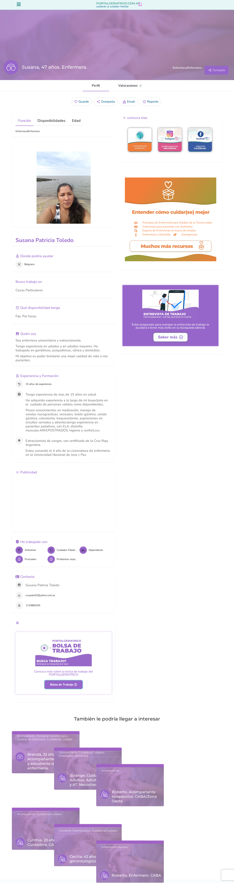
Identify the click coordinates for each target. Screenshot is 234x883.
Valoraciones (130, 89)
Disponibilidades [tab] (51, 124)
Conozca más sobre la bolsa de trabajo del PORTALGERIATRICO (63, 676)
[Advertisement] (64, 506)
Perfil (96, 89)
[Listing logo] (11, 70)
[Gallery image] (64, 191)
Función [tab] (24, 124)
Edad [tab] (76, 124)
